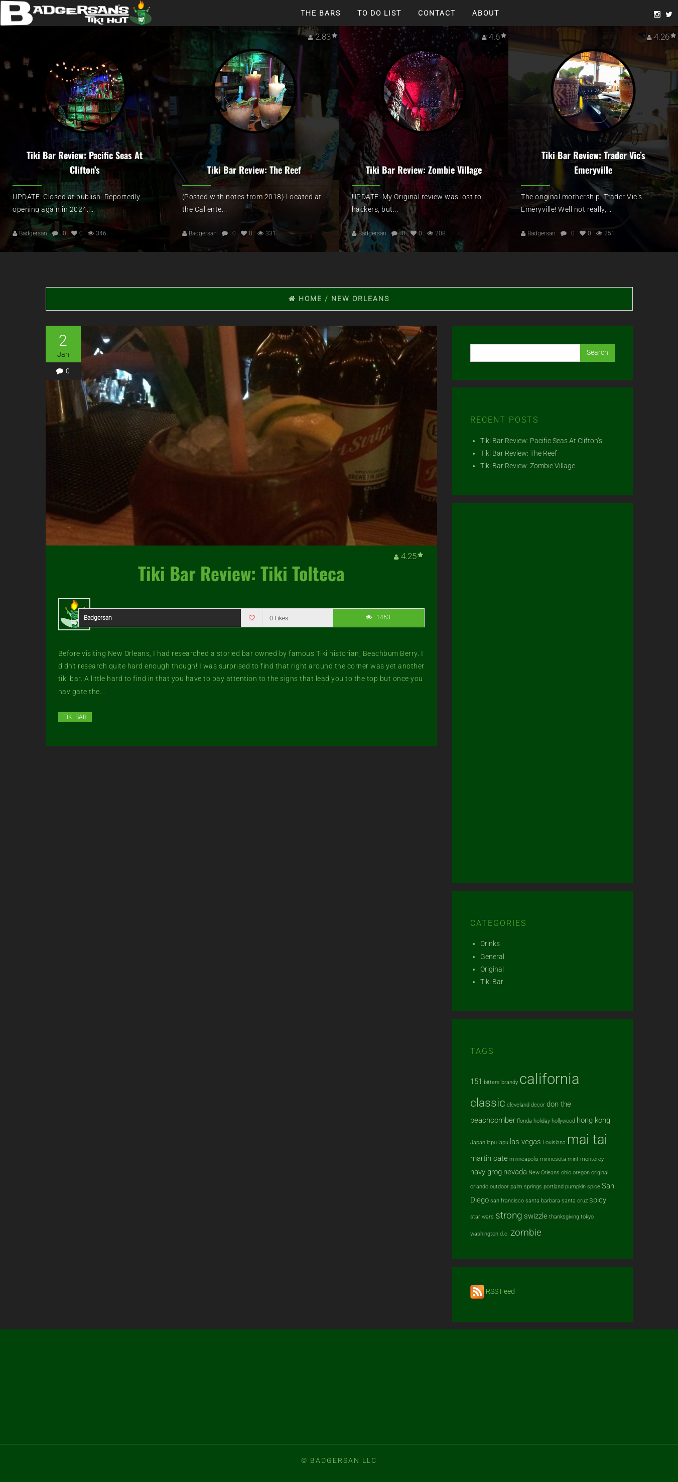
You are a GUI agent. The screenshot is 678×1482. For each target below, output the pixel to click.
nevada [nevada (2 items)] (515, 1171)
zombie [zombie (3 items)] (525, 1232)
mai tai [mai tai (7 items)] (587, 1140)
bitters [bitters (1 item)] (492, 1082)
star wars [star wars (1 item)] (482, 1217)
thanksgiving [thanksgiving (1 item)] (564, 1217)
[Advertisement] (542, 697)
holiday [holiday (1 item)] (541, 1121)
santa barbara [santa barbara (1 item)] (542, 1200)
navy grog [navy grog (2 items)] (486, 1171)
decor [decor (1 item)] (538, 1105)
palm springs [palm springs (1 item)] (526, 1186)
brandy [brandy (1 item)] (509, 1082)
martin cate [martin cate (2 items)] (489, 1158)
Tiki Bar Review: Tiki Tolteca (241, 573)
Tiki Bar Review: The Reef (254, 169)
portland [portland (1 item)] (554, 1186)
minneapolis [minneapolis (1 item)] (523, 1159)
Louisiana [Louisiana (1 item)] (554, 1142)
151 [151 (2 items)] (476, 1081)
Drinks (490, 943)
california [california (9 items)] (549, 1079)
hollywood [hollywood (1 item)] (563, 1121)
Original (492, 969)
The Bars (321, 13)
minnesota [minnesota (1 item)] (553, 1159)
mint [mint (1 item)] (573, 1159)
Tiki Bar (75, 717)
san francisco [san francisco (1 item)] (507, 1200)
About (485, 13)
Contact (437, 13)
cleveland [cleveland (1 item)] (518, 1105)
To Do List (379, 13)
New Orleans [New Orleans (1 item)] (544, 1172)
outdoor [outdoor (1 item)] (499, 1186)
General (492, 957)
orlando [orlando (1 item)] (479, 1186)
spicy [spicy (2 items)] (597, 1199)
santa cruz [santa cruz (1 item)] (575, 1200)
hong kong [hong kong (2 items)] (593, 1120)
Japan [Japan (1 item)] (477, 1142)
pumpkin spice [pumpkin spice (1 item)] (582, 1186)
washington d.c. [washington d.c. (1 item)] (489, 1234)
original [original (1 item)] (599, 1172)
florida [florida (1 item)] (524, 1121)
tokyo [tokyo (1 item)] (587, 1217)
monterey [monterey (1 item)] (592, 1159)
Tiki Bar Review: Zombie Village (424, 169)
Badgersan (33, 233)
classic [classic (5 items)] (487, 1103)
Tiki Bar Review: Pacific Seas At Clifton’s (541, 441)
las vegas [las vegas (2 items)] (525, 1141)
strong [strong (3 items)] (508, 1215)
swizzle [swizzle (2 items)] (536, 1216)
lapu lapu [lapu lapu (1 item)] (497, 1142)
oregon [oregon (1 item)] (581, 1172)
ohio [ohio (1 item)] (566, 1172)
